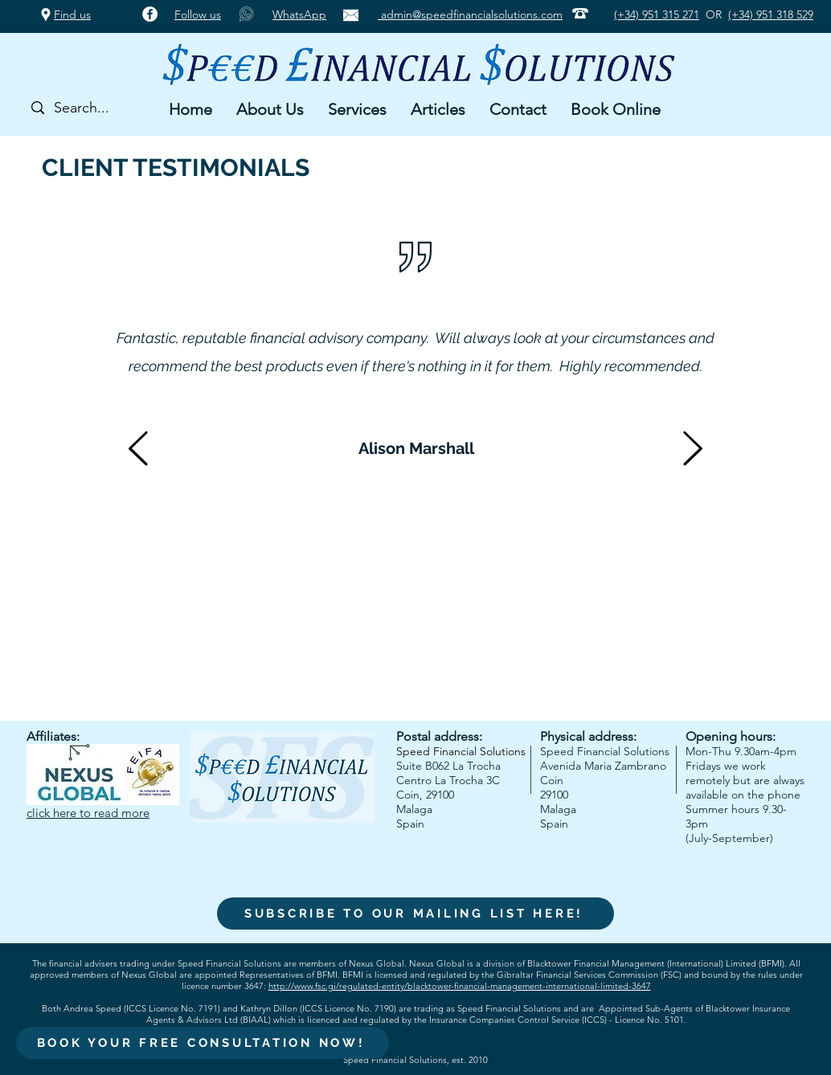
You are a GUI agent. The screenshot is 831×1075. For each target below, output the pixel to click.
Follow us (197, 14)
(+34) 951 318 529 (770, 14)
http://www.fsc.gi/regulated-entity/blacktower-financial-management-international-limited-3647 (459, 985)
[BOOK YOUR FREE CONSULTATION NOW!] (202, 1043)
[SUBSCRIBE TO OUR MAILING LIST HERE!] (415, 913)
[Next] (693, 449)
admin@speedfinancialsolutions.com (470, 14)
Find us (72, 14)
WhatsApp (299, 14)
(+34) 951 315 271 (656, 14)
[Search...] (91, 108)
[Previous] (138, 449)
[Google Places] (46, 14)
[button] (270, 109)
